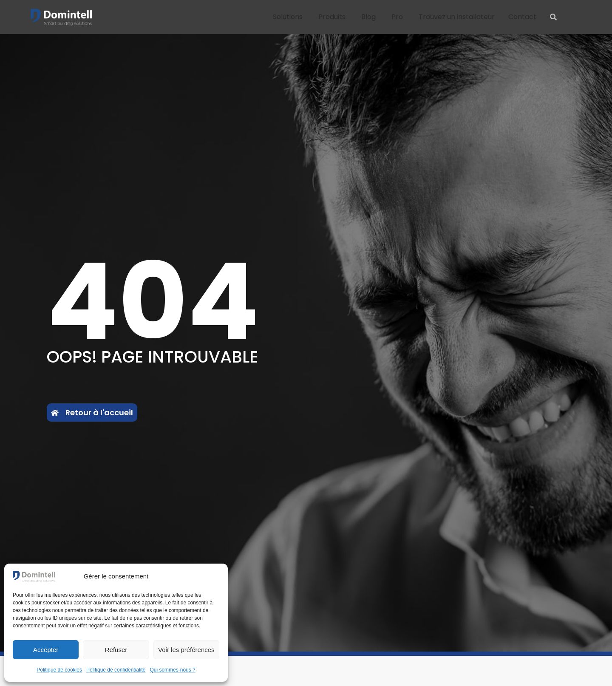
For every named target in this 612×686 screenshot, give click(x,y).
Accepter (45, 649)
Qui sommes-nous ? (172, 670)
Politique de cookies (59, 670)
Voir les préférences (186, 649)
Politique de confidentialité (115, 670)
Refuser (116, 649)
